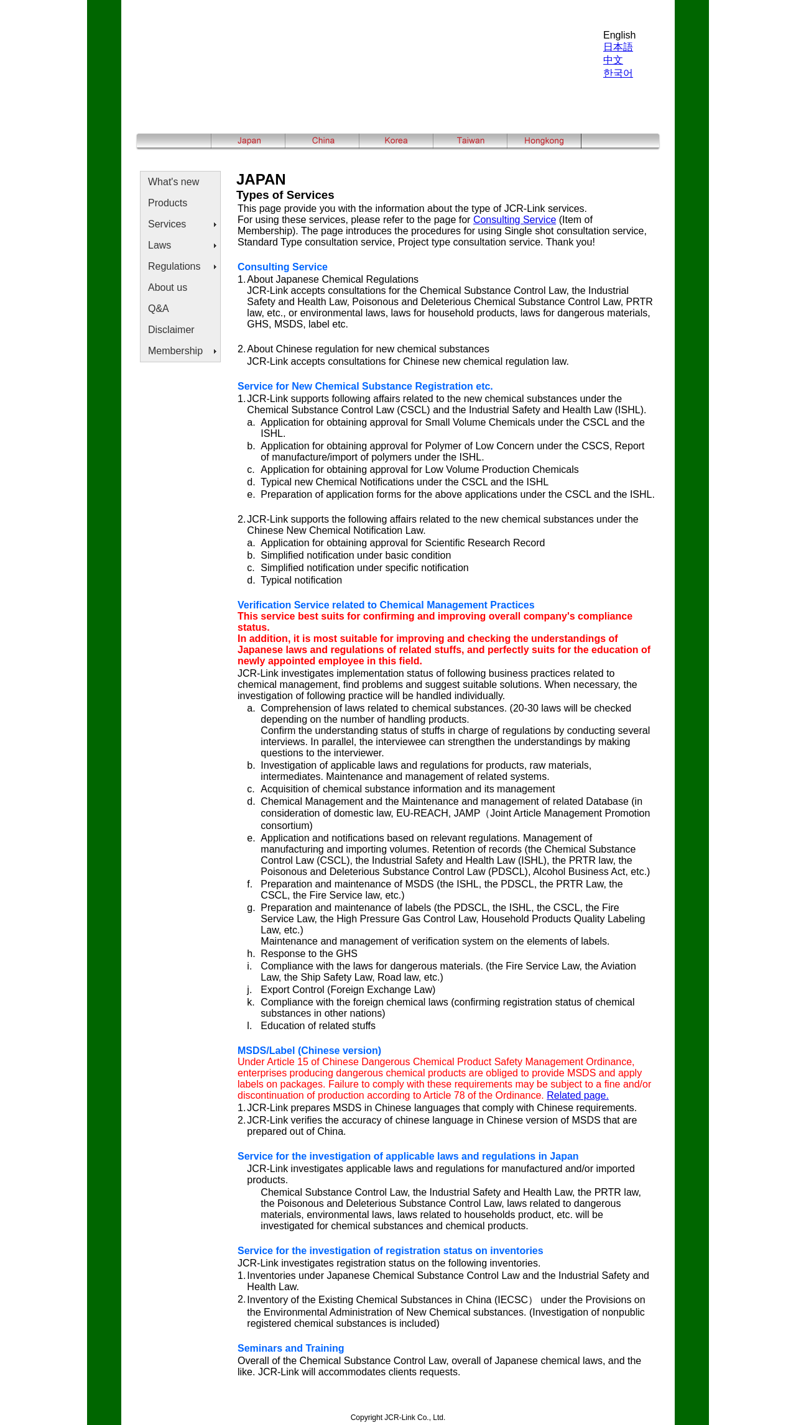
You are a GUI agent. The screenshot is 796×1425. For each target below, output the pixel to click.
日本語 (618, 47)
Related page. (578, 1095)
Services (167, 224)
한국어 (618, 73)
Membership (175, 351)
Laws (159, 245)
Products (167, 203)
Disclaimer (171, 329)
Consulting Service (514, 219)
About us (167, 287)
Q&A (158, 308)
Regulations (174, 266)
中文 (613, 60)
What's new (173, 181)
